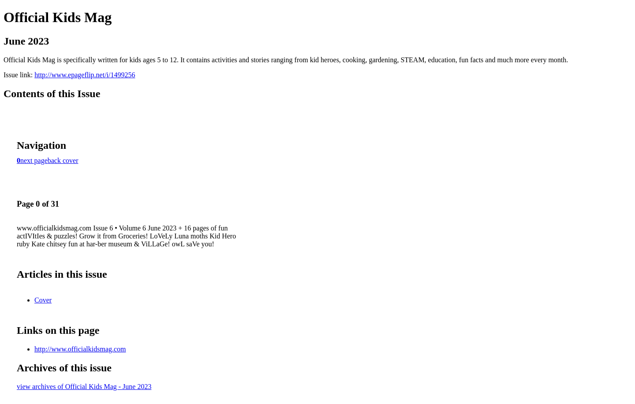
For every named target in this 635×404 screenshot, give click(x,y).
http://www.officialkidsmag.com (80, 349)
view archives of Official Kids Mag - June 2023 (84, 386)
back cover (63, 160)
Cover (43, 300)
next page (34, 160)
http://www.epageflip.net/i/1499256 (84, 75)
